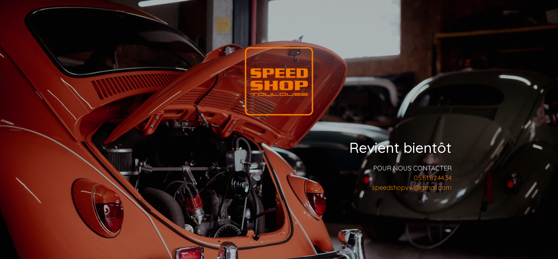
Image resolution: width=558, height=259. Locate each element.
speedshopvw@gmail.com (412, 187)
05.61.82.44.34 (433, 178)
